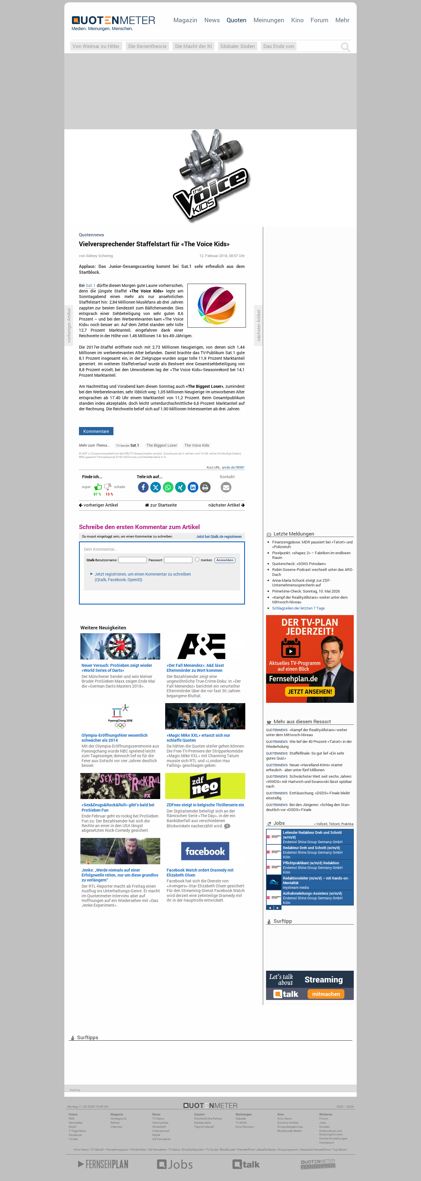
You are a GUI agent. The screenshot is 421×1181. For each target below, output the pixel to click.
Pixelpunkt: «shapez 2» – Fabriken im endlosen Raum (311, 555)
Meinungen (268, 20)
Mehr (342, 20)
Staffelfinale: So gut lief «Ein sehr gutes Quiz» (305, 755)
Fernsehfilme (246, 1149)
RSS (71, 1118)
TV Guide (212, 1149)
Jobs (322, 1123)
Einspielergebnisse (290, 1127)
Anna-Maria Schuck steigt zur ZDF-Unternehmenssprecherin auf (301, 583)
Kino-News (284, 1118)
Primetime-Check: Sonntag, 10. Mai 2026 (306, 591)
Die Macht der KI (193, 46)
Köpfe (156, 1135)
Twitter (73, 1139)
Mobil (73, 1127)
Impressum (326, 1142)
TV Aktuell (97, 1149)
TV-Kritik (241, 1123)
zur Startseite (161, 505)
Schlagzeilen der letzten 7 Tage (298, 608)
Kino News (82, 1149)
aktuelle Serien (266, 1149)
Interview (116, 1127)
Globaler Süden (237, 46)
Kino (297, 20)
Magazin (185, 20)
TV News (174, 1149)
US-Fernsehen (161, 1139)
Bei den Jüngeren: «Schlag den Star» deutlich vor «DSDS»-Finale (308, 807)
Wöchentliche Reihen (208, 1118)
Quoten (236, 20)
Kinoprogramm (288, 1149)
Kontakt (324, 1127)
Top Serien (339, 1149)
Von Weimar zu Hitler (96, 46)
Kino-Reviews (245, 1127)
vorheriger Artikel (98, 505)
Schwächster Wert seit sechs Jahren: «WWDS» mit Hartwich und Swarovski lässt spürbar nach (309, 781)
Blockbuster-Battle (289, 1131)
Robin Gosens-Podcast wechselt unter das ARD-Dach (312, 572)
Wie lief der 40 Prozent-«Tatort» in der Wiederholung (309, 744)
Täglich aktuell (204, 1127)
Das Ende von (278, 46)
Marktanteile (202, 1123)
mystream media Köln (308, 882)
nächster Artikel (226, 505)
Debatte (241, 1118)
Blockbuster (227, 1149)
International (161, 1131)
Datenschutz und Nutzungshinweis (331, 1132)
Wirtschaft (159, 1127)
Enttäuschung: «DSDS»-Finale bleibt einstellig (308, 795)
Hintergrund (118, 1118)
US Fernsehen (157, 1149)
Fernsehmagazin (117, 1149)
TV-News (158, 1118)
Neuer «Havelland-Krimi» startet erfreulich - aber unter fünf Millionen (304, 767)
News (212, 20)
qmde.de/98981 (233, 467)
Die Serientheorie (147, 46)
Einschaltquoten (193, 1149)
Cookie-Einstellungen (333, 1138)
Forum (319, 20)
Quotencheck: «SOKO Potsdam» (299, 563)
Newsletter (75, 1123)
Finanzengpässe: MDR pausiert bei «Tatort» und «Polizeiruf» (312, 544)
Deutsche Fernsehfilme (315, 1149)
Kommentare (96, 431)
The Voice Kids (196, 445)
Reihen (115, 1123)
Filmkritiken (138, 1149)
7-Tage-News (77, 1131)
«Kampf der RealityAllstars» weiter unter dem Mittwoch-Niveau (310, 600)
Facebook (75, 1135)
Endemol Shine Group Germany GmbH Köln (305, 836)
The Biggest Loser (161, 445)
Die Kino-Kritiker (288, 1123)
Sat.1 (91, 285)
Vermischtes (160, 1123)
